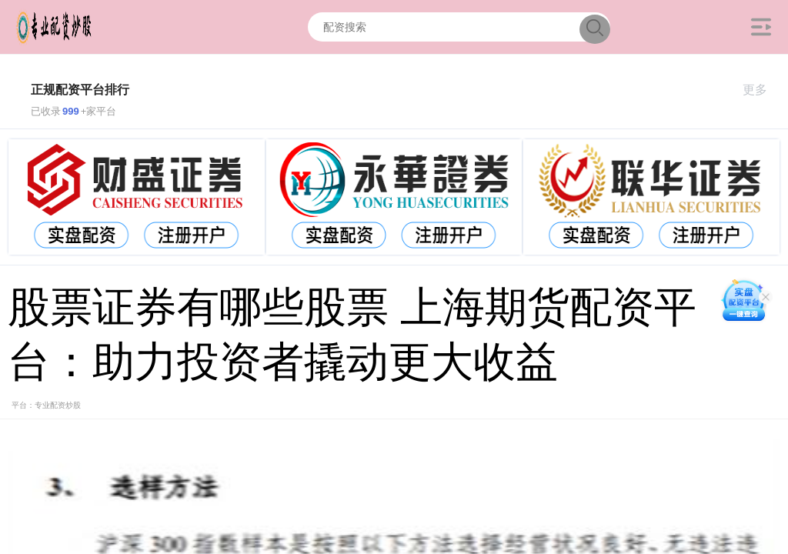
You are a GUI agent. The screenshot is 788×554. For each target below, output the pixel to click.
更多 (761, 89)
